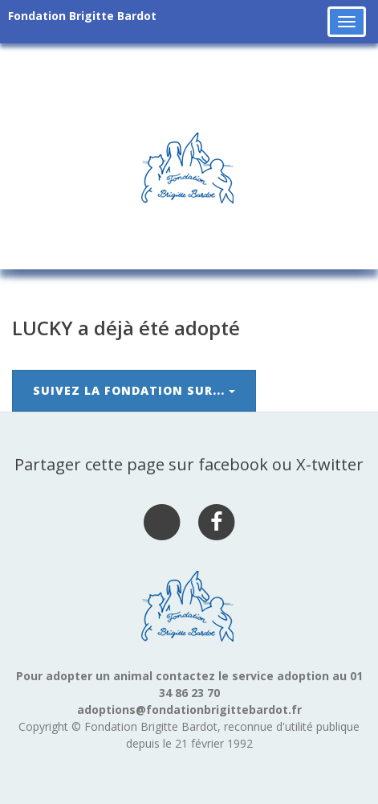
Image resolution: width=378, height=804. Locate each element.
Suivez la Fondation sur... (134, 390)
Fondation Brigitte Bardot (82, 15)
